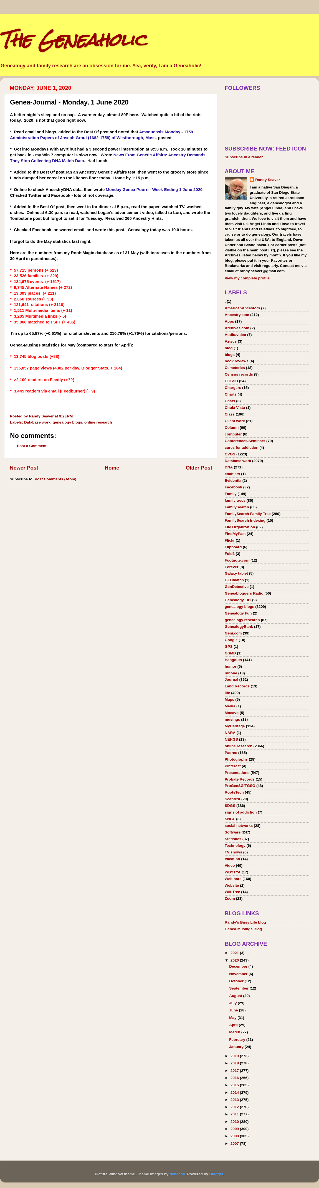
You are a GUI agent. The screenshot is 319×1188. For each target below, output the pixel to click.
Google (231, 640)
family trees (235, 500)
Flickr (230, 540)
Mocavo (232, 713)
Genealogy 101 (238, 600)
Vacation (232, 859)
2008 (235, 1136)
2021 (235, 953)
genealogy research (242, 620)
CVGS (230, 454)
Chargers (233, 388)
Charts (231, 394)
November (239, 974)
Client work (235, 421)
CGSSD (231, 381)
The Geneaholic (73, 39)
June (234, 1010)
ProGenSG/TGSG (240, 786)
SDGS (230, 806)
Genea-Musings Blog (243, 929)
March (235, 1032)
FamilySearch (237, 507)
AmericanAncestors (242, 308)
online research (98, 422)
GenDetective (237, 587)
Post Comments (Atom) (55, 479)
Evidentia (233, 480)
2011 (235, 1114)
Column (232, 427)
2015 (235, 1085)
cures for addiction (242, 447)
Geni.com (233, 633)
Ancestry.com (237, 315)
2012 (235, 1107)
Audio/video (235, 335)
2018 (235, 1063)
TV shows (233, 852)
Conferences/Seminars (245, 441)
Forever (232, 567)
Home (112, 468)
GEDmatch (234, 580)
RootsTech (234, 792)
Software (232, 832)
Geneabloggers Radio (244, 593)
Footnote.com (237, 560)
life (227, 693)
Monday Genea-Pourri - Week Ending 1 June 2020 (154, 189)
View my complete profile (247, 278)
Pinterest (233, 766)
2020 (235, 960)
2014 (235, 1092)
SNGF (230, 819)
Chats (230, 401)
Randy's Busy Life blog (245, 922)
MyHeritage (235, 726)
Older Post (199, 468)
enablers (232, 474)
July (233, 1003)
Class (230, 414)
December (238, 966)
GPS (229, 646)
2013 (235, 1100)
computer (233, 434)
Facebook (233, 487)
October (237, 981)
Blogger (216, 1174)
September (239, 988)
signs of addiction (241, 812)
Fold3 (230, 554)
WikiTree (232, 892)
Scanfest (232, 799)
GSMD (230, 653)
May (233, 1018)
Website (232, 885)
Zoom (230, 898)
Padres (231, 753)
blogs (230, 355)
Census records (239, 374)
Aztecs (231, 341)
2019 (235, 1056)
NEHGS (231, 739)
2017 (235, 1071)
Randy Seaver (267, 180)
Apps (229, 321)
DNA (229, 467)
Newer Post (24, 468)
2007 (235, 1143)
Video (230, 865)
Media (230, 706)
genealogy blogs (67, 422)
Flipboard (233, 547)
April (234, 1025)
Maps (229, 699)
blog (229, 348)
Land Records (237, 686)
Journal (231, 679)
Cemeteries (235, 368)
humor (230, 666)
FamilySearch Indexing (245, 520)
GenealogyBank (239, 626)
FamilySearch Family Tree (248, 514)
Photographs (236, 759)
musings (232, 719)
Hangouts (233, 660)
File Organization (240, 527)
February (237, 1039)
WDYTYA (232, 872)
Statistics (233, 839)
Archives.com (237, 328)
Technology (235, 845)
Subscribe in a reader (244, 157)
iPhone (231, 673)
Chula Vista (235, 408)
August (236, 996)
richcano (177, 1174)
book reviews (237, 361)
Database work (37, 422)
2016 (235, 1078)
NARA (230, 733)
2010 (235, 1122)
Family (231, 494)
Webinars (233, 879)
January (237, 1047)
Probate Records (240, 779)
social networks (239, 826)
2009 (235, 1129)
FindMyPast (235, 534)
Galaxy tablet (236, 573)
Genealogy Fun (238, 613)
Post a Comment (32, 446)
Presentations (237, 773)
